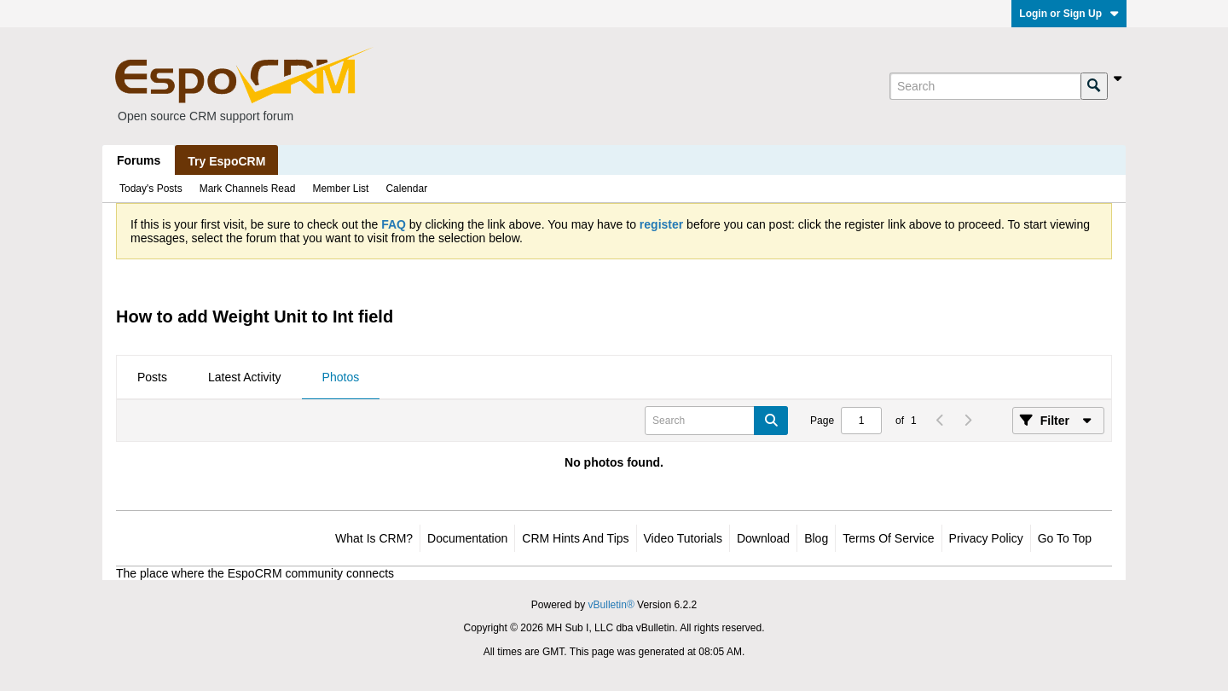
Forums (138, 160)
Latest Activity (244, 377)
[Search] (984, 86)
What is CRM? (374, 538)
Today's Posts (150, 189)
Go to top (1065, 538)
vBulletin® (611, 605)
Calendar (406, 189)
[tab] (152, 378)
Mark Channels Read (248, 189)
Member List (340, 189)
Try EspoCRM (226, 161)
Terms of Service (888, 538)
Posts (152, 377)
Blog (816, 538)
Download (763, 538)
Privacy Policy (986, 538)
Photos (341, 377)
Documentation (467, 538)
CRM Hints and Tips (575, 538)
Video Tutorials (683, 538)
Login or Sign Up (1069, 14)
